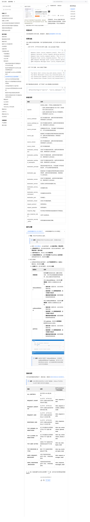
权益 (31, 2)
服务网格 (10, 6)
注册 (79, 2)
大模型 (16, 2)
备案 (72, 2)
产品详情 (54, 20)
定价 (35, 2)
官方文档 (4, 6)
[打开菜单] (2, 2)
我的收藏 (62, 20)
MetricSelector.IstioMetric (57, 383)
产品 (21, 2)
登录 (85, 2)
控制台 (75, 2)
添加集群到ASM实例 (55, 39)
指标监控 (59, 10)
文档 (68, 2)
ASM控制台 (37, 252)
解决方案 (26, 2)
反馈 (48, 486)
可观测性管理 (53, 10)
